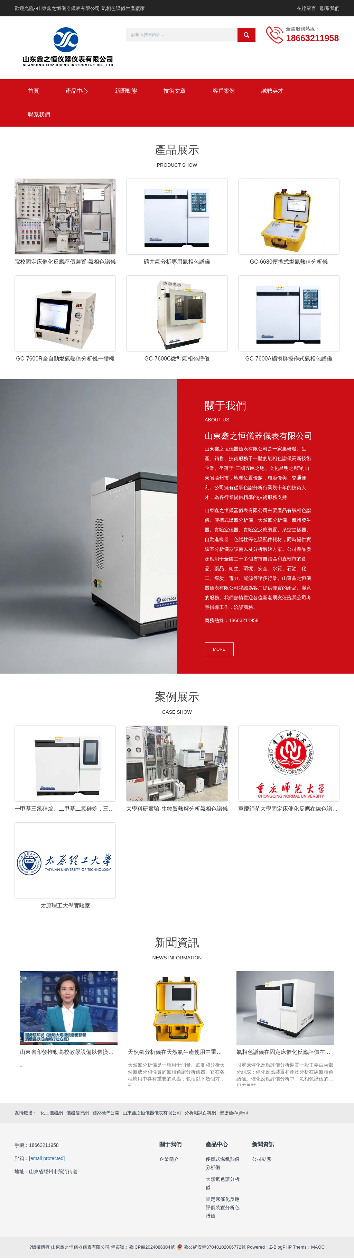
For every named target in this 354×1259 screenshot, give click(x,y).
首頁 (33, 91)
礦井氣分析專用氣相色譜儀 (177, 263)
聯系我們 (329, 8)
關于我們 (170, 1146)
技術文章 (178, 91)
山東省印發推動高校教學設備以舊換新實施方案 (69, 1053)
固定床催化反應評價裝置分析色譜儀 (223, 1209)
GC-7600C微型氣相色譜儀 (177, 360)
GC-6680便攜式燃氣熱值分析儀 (289, 263)
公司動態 (261, 1160)
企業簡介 (169, 1160)
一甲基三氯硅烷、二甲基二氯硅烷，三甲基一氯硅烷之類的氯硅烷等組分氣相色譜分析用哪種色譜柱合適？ (65, 810)
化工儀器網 (51, 1113)
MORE (219, 650)
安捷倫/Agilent (234, 1113)
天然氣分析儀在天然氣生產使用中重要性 (177, 1053)
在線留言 (306, 8)
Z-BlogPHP (280, 1248)
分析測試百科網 (200, 1113)
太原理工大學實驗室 (65, 907)
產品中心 (78, 91)
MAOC (318, 1248)
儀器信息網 (77, 1113)
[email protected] (47, 1159)
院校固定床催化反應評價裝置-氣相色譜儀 (65, 263)
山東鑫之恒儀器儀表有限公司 (152, 1113)
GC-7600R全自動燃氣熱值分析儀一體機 (65, 360)
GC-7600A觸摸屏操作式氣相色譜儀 (289, 360)
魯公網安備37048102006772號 (214, 1248)
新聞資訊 (263, 1146)
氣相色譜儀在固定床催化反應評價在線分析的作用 (285, 1053)
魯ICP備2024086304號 (152, 1248)
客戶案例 (227, 91)
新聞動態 (128, 91)
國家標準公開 (105, 1113)
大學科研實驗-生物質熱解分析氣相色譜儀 (176, 810)
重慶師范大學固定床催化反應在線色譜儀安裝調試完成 (288, 810)
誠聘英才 (277, 91)
